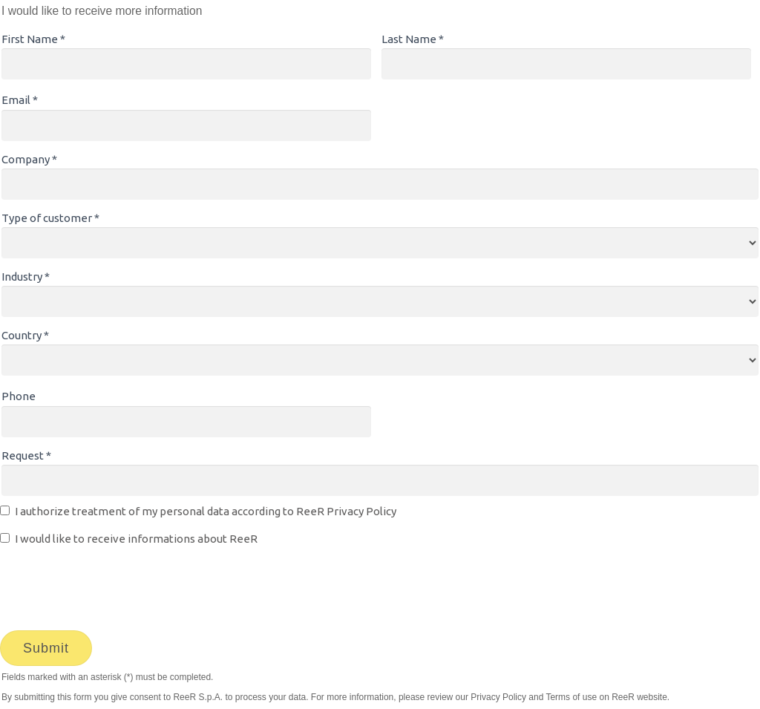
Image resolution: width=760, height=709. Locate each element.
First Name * (33, 39)
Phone (18, 396)
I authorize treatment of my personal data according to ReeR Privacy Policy (205, 511)
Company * (29, 159)
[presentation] (113, 585)
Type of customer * (50, 218)
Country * (25, 335)
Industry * (25, 276)
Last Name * (412, 39)
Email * (19, 100)
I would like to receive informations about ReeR (136, 538)
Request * (26, 455)
